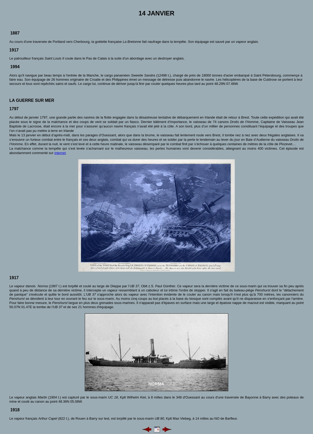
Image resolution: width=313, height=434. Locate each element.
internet (60, 153)
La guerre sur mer (31, 100)
